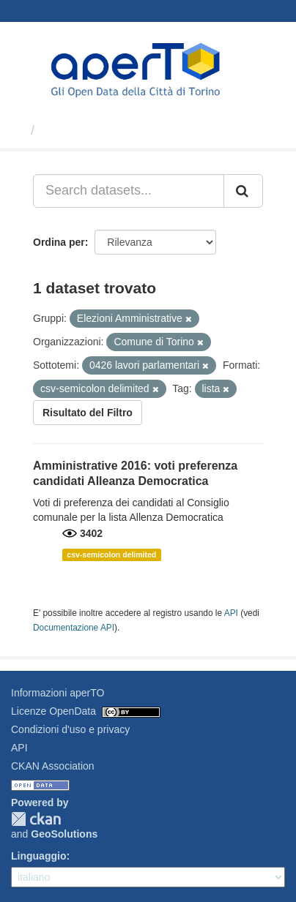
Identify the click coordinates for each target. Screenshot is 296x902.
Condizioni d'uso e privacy (70, 729)
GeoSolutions (64, 834)
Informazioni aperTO (57, 693)
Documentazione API (73, 628)
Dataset (65, 130)
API (231, 613)
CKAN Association (53, 766)
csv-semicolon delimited (111, 554)
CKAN (36, 819)
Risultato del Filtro (87, 412)
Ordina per (59, 242)
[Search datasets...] (128, 191)
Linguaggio (38, 856)
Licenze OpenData (53, 711)
